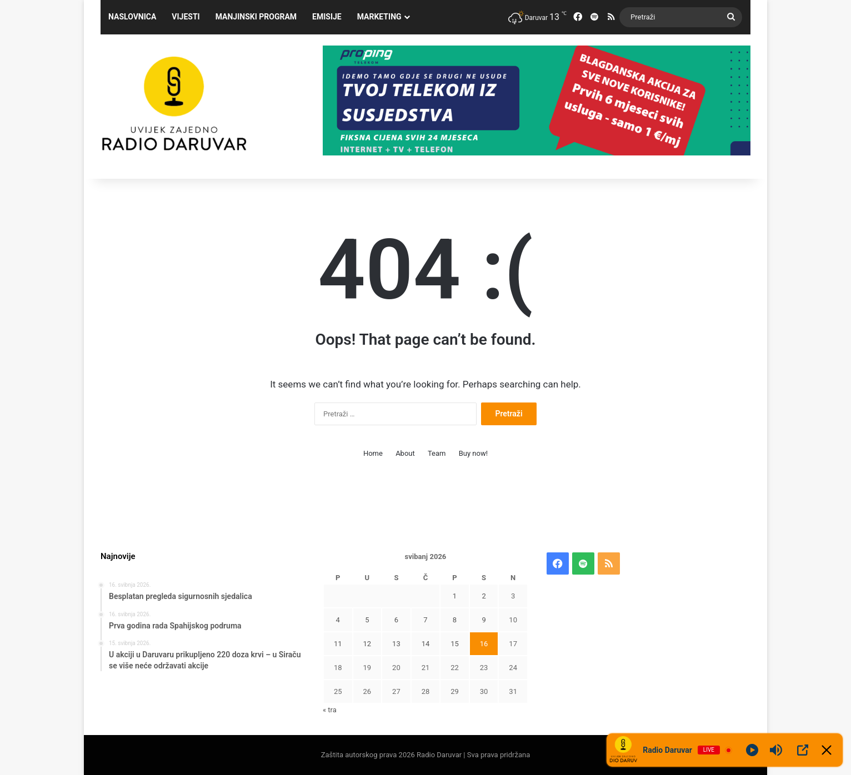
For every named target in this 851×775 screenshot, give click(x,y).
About (405, 453)
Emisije (327, 16)
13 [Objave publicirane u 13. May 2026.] (396, 644)
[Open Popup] (802, 750)
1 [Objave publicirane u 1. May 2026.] (455, 596)
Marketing (379, 16)
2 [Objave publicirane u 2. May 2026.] (483, 596)
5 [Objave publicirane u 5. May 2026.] (367, 620)
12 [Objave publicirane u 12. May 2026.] (367, 644)
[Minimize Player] (826, 750)
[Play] (752, 750)
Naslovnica (132, 16)
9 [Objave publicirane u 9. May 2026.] (483, 620)
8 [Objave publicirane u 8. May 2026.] (455, 620)
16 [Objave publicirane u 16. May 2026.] (484, 644)
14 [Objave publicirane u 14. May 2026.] (426, 644)
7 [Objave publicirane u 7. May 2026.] (425, 620)
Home (373, 453)
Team (437, 453)
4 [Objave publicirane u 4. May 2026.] (338, 620)
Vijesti (185, 16)
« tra (330, 710)
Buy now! (473, 453)
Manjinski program (256, 16)
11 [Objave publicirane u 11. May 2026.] (338, 644)
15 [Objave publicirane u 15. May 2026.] (454, 644)
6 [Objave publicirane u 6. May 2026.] (396, 620)
